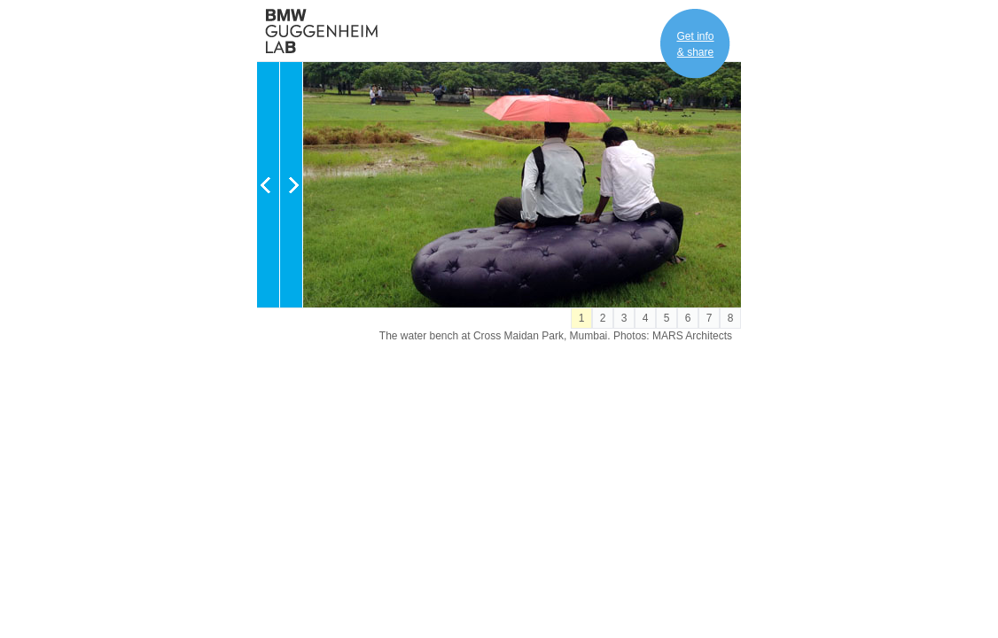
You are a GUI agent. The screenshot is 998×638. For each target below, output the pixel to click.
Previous (268, 184)
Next (291, 184)
